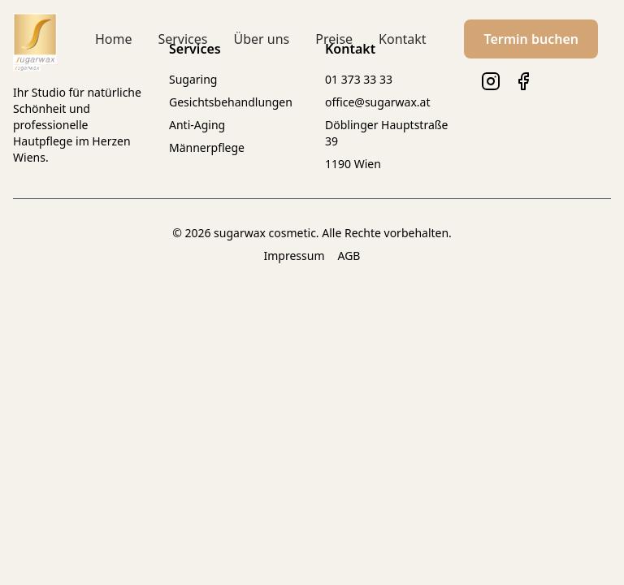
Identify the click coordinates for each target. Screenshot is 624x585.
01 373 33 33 (358, 79)
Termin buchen (530, 39)
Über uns (261, 39)
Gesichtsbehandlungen (230, 102)
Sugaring (193, 79)
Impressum (294, 255)
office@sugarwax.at (377, 102)
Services (182, 39)
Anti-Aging (197, 124)
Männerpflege (207, 147)
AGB (349, 255)
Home (113, 39)
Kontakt (403, 39)
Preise (334, 39)
